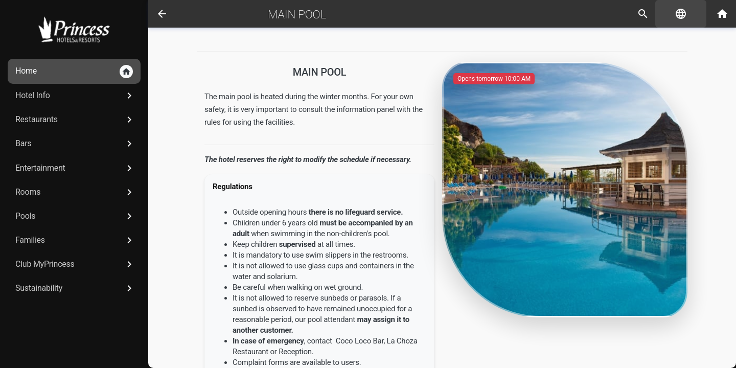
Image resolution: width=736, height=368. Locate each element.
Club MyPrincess (75, 264)
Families (75, 240)
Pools (75, 216)
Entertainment (75, 168)
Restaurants (75, 119)
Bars (75, 143)
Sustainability (75, 288)
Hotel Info (75, 95)
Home (74, 71)
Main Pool (297, 14)
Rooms (75, 192)
